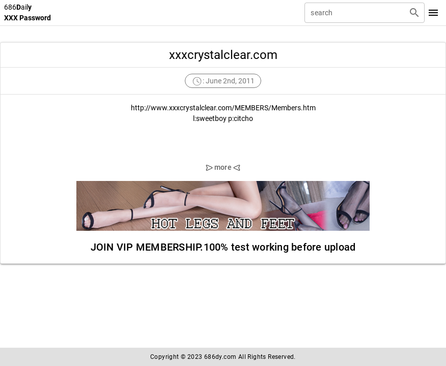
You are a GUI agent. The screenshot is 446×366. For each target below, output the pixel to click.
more (223, 167)
